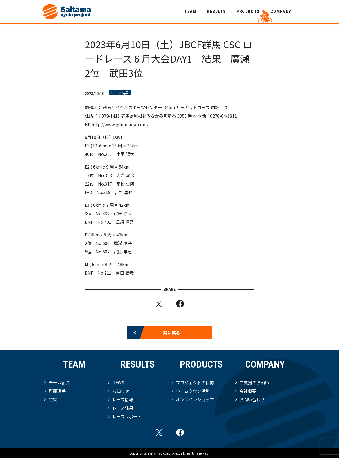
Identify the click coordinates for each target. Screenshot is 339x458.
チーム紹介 (59, 382)
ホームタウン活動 (193, 391)
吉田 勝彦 (125, 273)
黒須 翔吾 (125, 222)
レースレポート (127, 416)
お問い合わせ (252, 399)
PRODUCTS (248, 11)
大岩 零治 (125, 175)
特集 (53, 399)
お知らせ (120, 391)
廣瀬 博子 (123, 243)
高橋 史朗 (125, 183)
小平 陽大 (125, 154)
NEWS (118, 382)
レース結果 (119, 92)
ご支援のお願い (254, 382)
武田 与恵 (123, 251)
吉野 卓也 (124, 192)
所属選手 (57, 391)
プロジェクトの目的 (195, 382)
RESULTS (216, 11)
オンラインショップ (195, 399)
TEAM (190, 11)
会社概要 (247, 391)
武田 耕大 (123, 213)
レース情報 (122, 399)
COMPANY (280, 11)
